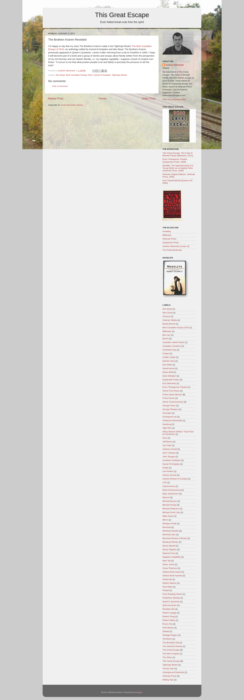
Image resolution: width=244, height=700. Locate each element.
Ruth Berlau (168, 627)
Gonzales (166, 413)
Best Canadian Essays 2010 (79, 75)
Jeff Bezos (167, 441)
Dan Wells (167, 365)
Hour (164, 438)
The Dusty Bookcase (172, 250)
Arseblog (166, 231)
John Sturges (168, 456)
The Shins (167, 657)
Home (102, 98)
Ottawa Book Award (171, 572)
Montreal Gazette (170, 531)
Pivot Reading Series (172, 594)
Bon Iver (166, 335)
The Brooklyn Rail (170, 642)
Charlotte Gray (169, 350)
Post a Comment (60, 86)
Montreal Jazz (169, 534)
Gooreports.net (169, 417)
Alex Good (167, 312)
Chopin (165, 353)
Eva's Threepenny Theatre (174, 387)
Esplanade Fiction (170, 379)
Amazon (166, 316)
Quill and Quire (169, 605)
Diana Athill (167, 372)
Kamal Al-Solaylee (102, 75)
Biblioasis (166, 235)
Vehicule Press (169, 239)
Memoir (165, 497)
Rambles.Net (168, 609)
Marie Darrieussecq (171, 490)
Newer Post (55, 98)
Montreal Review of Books (174, 538)
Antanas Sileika (169, 320)
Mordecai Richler (170, 542)
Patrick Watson (169, 583)
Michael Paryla (169, 505)
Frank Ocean (168, 398)
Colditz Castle (168, 357)
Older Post (148, 98)
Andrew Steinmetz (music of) (175, 246)
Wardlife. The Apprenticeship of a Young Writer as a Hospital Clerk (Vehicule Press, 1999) (177, 168)
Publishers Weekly (171, 598)
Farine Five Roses (171, 391)
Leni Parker (167, 471)
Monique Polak (169, 523)
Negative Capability (171, 557)
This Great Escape (122, 14)
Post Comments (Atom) (72, 105)
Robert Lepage (169, 613)
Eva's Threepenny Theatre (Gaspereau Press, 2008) (174, 160)
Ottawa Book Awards (172, 575)
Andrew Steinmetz (175, 65)
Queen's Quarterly (170, 601)
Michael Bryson (169, 501)
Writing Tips (167, 680)
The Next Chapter (170, 653)
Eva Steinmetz (169, 383)
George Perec (169, 405)
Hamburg (166, 424)
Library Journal (169, 475)
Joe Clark (166, 445)
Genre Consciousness (172, 402)
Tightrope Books (119, 75)
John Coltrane (169, 453)
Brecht (165, 338)
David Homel (168, 368)
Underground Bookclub (173, 672)
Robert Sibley (168, 620)
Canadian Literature (171, 346)
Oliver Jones (168, 564)
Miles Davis (167, 516)
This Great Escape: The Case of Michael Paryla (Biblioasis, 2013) (177, 154)
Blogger (138, 692)
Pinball (165, 590)
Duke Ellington (169, 376)
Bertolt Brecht (168, 324)
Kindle (165, 468)
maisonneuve (168, 486)
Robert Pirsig (168, 616)
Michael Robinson (170, 508)
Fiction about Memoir (172, 394)
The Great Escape (171, 650)
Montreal (166, 527)
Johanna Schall (169, 449)
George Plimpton (170, 409)
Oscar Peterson (169, 568)
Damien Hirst (168, 361)
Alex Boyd (60, 75)
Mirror (165, 520)
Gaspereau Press (170, 242)
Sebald (165, 631)
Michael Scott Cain (171, 512)
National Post (168, 553)
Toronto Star (168, 668)
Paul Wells (167, 587)
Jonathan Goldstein (171, 460)
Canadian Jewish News (173, 342)
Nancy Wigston (169, 549)
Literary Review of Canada (174, 479)
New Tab (166, 561)
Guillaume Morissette (172, 420)
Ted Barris (167, 639)
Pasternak (167, 579)
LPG (164, 482)
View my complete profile (174, 99)
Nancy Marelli (168, 546)
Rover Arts (167, 624)
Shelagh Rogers (170, 635)
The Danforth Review (172, 646)
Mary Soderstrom (170, 494)
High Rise (167, 428)
